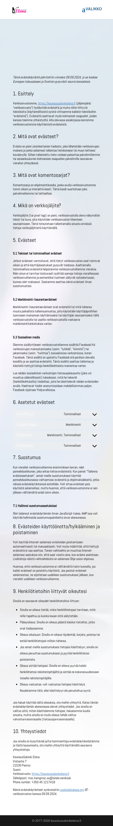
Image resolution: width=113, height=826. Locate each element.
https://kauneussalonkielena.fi (56, 103)
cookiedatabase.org (72, 790)
